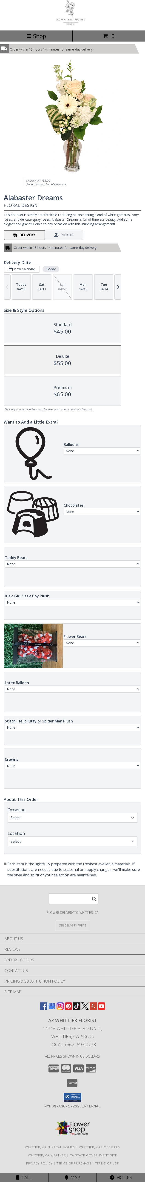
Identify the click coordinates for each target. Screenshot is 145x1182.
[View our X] (85, 1008)
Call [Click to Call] (24, 1177)
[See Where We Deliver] (72, 925)
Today (51, 269)
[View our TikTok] (76, 1008)
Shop (36, 36)
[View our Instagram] (60, 1008)
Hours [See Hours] (121, 1177)
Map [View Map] (72, 1177)
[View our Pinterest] (68, 1008)
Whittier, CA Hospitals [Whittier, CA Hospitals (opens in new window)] (99, 1147)
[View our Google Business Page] (52, 1008)
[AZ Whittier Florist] (72, 23)
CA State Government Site (93, 1155)
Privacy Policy (39, 1163)
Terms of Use (107, 1163)
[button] (72, 1097)
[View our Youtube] (101, 1008)
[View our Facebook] (43, 1008)
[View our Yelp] (93, 1008)
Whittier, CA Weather (47, 1155)
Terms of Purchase (74, 1163)
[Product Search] (73, 898)
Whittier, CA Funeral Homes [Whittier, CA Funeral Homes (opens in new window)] (50, 1147)
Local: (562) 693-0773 (72, 1044)
